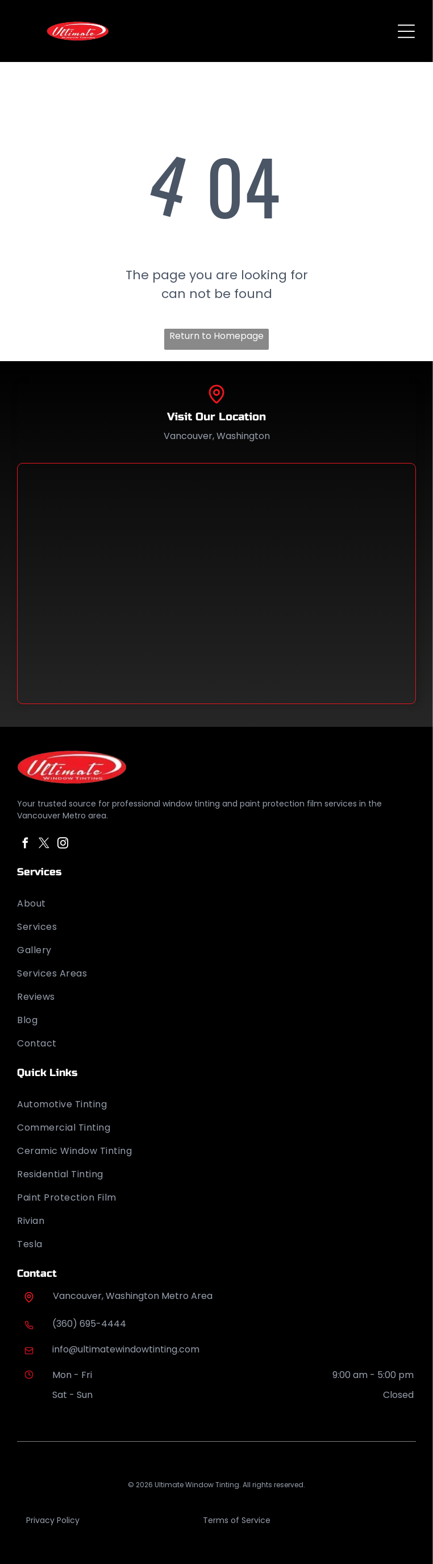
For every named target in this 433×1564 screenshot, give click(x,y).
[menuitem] (216, 903)
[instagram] (62, 844)
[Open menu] (406, 31)
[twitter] (44, 844)
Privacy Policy (53, 1520)
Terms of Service (236, 1520)
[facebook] (25, 844)
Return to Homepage (216, 335)
